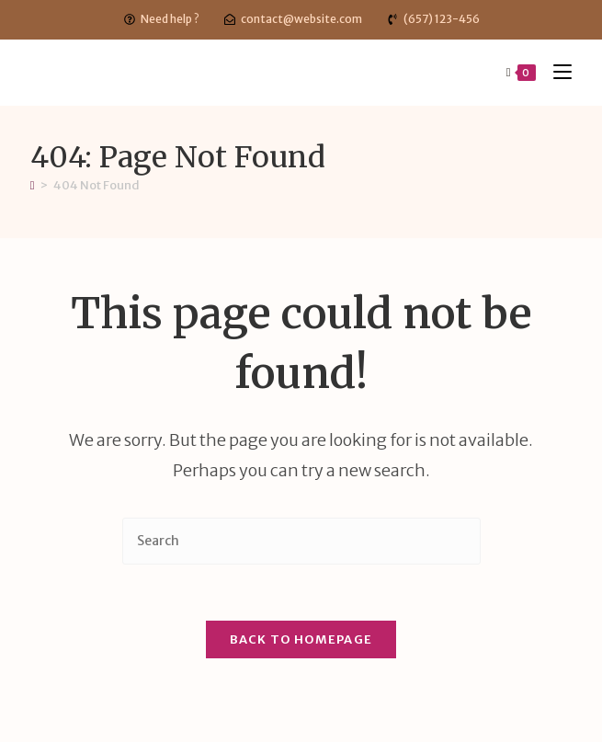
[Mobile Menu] (556, 72)
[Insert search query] (301, 541)
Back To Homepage (301, 639)
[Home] (32, 185)
